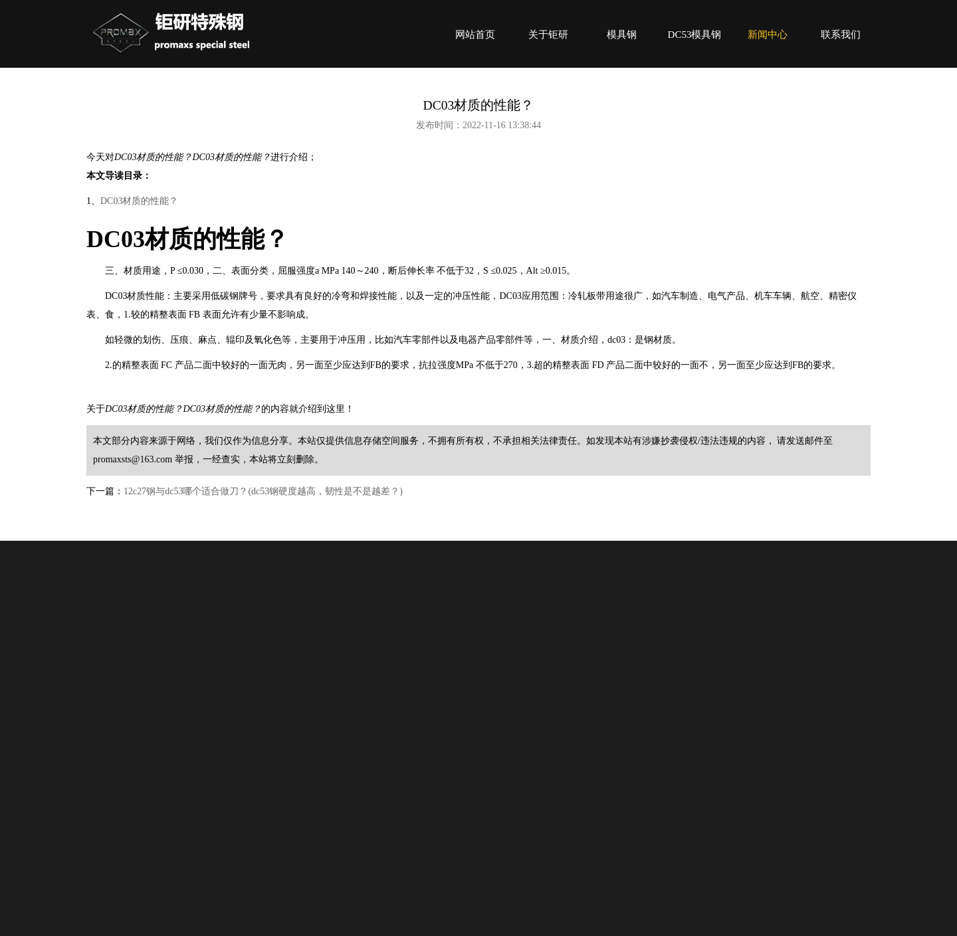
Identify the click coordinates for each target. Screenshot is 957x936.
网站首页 (475, 34)
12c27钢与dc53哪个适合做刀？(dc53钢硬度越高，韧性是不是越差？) (263, 491)
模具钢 (622, 34)
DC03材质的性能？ (139, 201)
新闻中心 (768, 34)
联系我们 (841, 34)
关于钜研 (548, 34)
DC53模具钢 (695, 34)
